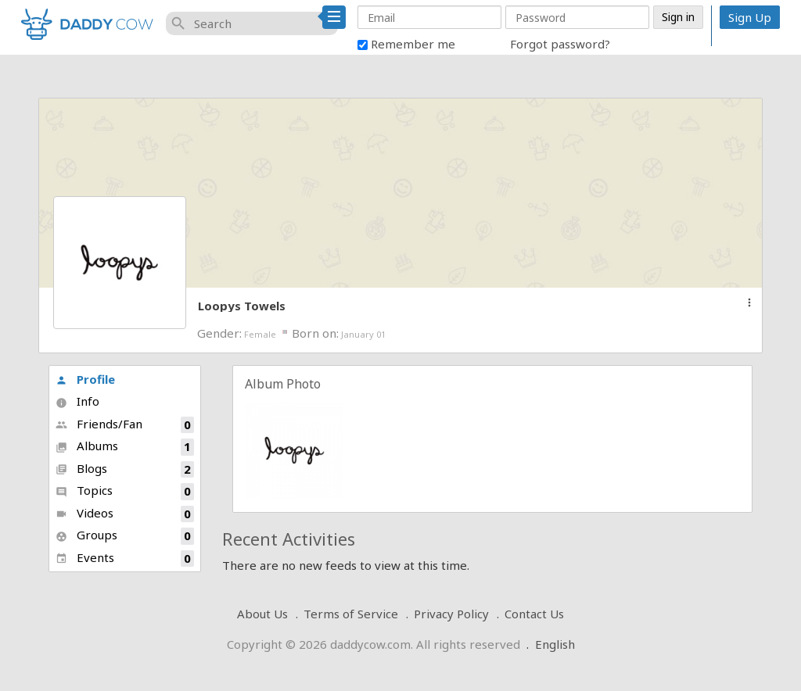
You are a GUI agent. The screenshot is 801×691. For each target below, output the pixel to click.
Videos (125, 514)
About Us (262, 613)
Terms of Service (351, 613)
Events (125, 558)
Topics (125, 491)
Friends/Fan (125, 425)
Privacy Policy (451, 613)
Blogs (125, 469)
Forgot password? (560, 44)
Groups (125, 536)
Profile (85, 379)
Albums (125, 447)
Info (77, 401)
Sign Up (749, 17)
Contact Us (534, 613)
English (555, 644)
